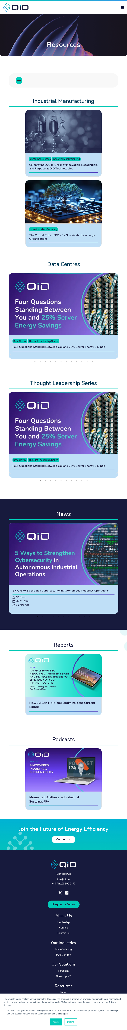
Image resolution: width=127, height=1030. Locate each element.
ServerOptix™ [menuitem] (63, 977)
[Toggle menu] (19, 81)
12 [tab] (92, 363)
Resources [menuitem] (63, 987)
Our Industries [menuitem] (63, 944)
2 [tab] (40, 363)
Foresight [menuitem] (63, 972)
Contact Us (63, 841)
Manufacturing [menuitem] (63, 950)
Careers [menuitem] (63, 928)
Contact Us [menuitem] (63, 934)
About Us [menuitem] (63, 917)
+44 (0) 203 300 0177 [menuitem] (63, 884)
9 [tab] (76, 363)
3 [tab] (45, 363)
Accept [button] (56, 1022)
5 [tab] (56, 363)
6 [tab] (61, 363)
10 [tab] (82, 363)
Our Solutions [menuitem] (64, 965)
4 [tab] (50, 363)
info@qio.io (63, 880)
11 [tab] (87, 363)
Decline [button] (70, 1022)
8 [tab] (71, 363)
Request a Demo (63, 906)
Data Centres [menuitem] (63, 956)
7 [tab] (66, 363)
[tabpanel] (63, 317)
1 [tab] (35, 363)
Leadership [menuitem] (64, 923)
